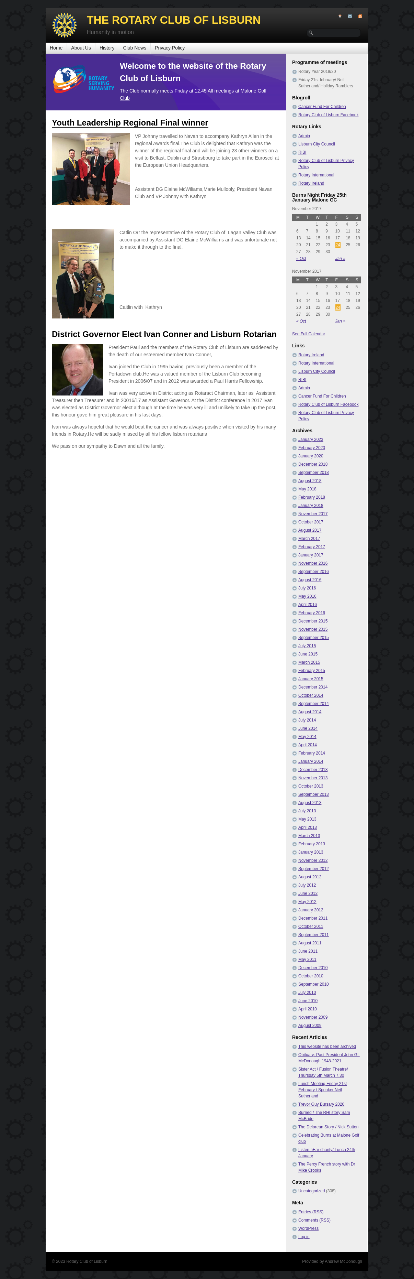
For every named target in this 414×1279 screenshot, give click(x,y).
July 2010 (307, 992)
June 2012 (308, 893)
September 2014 (313, 703)
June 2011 (308, 951)
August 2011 (309, 943)
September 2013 (313, 794)
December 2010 (312, 967)
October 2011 (310, 926)
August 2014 (309, 711)
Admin (304, 135)
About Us (81, 48)
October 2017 (310, 522)
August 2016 (309, 579)
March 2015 (309, 662)
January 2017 (310, 555)
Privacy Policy (170, 48)
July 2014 (307, 720)
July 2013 (307, 811)
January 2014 (310, 761)
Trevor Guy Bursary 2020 (321, 1104)
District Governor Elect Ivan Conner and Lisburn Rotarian (164, 334)
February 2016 (311, 612)
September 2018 (313, 472)
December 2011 (312, 918)
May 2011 (307, 959)
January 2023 (310, 439)
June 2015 (308, 654)
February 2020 (311, 447)
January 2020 (310, 456)
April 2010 (307, 1009)
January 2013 (310, 852)
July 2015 (307, 645)
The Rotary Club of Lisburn (174, 20)
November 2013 (312, 778)
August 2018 (309, 480)
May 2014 (307, 736)
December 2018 (312, 464)
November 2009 (312, 1017)
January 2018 (310, 505)
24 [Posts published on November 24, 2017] (338, 244)
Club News (135, 48)
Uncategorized (311, 1191)
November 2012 (312, 860)
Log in (304, 1236)
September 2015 (313, 637)
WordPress (308, 1228)
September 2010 (313, 984)
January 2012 (310, 910)
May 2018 (307, 489)
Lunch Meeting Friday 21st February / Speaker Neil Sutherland (322, 1089)
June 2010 (308, 1000)
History (107, 48)
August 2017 (309, 530)
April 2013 (307, 827)
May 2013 (307, 819)
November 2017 (312, 513)
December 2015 (312, 621)
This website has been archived (327, 1046)
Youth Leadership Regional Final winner (130, 122)
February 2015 (311, 670)
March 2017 (309, 538)
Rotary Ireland (311, 183)
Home (56, 48)
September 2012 (313, 868)
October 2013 (310, 786)
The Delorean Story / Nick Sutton (328, 1127)
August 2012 (309, 877)
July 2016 (307, 588)
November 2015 (312, 629)
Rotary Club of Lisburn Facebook (328, 114)
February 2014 (311, 753)
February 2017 (311, 546)
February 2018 (311, 497)
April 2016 (307, 604)
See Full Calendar (308, 334)
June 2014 (308, 728)
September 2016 (313, 571)
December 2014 (312, 687)
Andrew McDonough (343, 1261)
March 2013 (309, 835)
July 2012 (307, 885)
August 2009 (309, 1025)
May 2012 (307, 901)
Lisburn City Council (316, 144)
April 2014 (307, 745)
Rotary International (316, 175)
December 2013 (312, 769)
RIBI (302, 152)
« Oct (301, 258)
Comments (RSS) (314, 1220)
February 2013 (311, 844)
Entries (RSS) (310, 1212)
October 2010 (310, 976)
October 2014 (310, 695)
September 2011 (313, 934)
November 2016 (312, 563)
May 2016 (307, 596)
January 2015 (310, 678)
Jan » (340, 258)
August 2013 (309, 802)
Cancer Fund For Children (322, 106)
